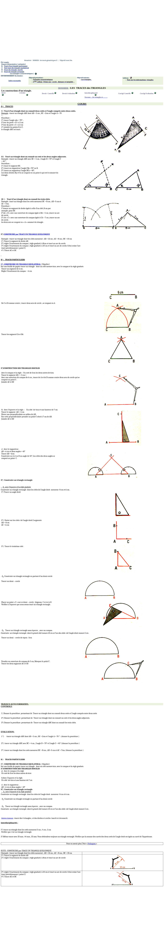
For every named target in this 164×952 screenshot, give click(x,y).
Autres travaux (7, 818)
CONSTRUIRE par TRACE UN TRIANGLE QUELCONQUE (27, 234)
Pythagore (92, 843)
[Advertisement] (63, 15)
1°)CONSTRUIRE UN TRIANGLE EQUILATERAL (21, 264)
